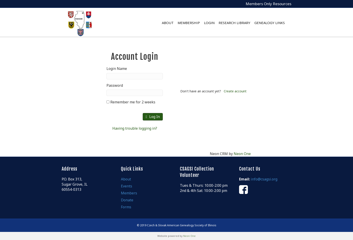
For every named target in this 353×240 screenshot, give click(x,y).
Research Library (239, 22)
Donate (127, 200)
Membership (193, 22)
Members (129, 193)
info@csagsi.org (264, 179)
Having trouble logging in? (134, 128)
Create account (235, 91)
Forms (126, 206)
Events (126, 186)
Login (213, 22)
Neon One (242, 153)
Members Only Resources (268, 3)
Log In (153, 116)
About (172, 22)
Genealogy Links (274, 22)
